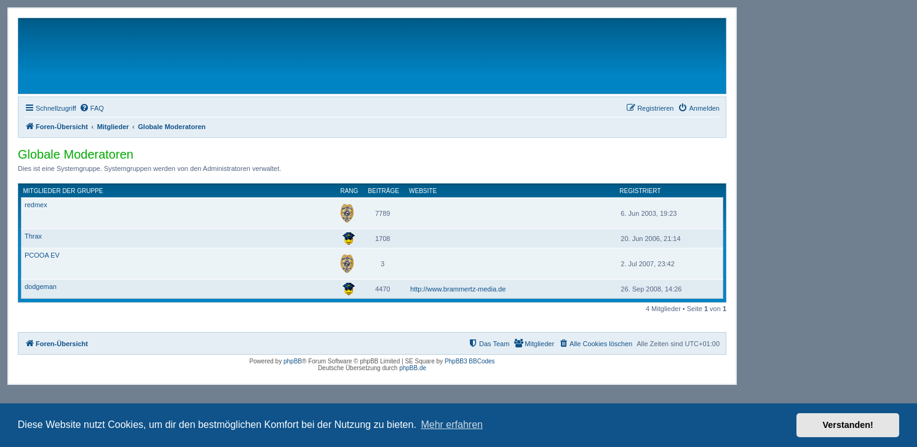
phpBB (293, 361)
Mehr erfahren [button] (452, 424)
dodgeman (41, 286)
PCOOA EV (42, 255)
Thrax (33, 236)
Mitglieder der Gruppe (63, 191)
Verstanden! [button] (848, 425)
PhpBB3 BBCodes (470, 361)
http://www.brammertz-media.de (458, 289)
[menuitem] (91, 108)
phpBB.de (412, 368)
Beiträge (383, 191)
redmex (36, 204)
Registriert (640, 191)
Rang (349, 191)
